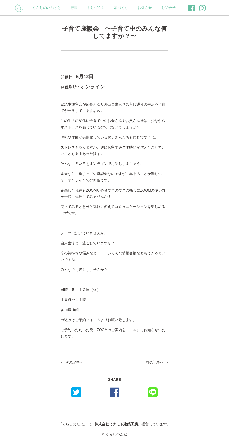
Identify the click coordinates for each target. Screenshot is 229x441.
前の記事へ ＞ (157, 362)
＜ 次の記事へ (72, 362)
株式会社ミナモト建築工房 (116, 424)
